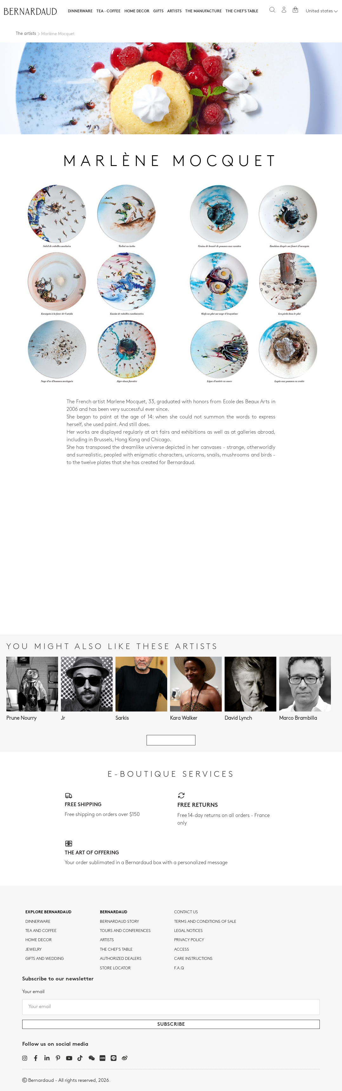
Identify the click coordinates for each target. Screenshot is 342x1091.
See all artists (171, 740)
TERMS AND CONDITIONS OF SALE (205, 922)
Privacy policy (189, 940)
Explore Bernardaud (48, 912)
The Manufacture (203, 11)
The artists (26, 34)
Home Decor (136, 11)
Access (181, 950)
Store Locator (115, 968)
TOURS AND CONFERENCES (125, 931)
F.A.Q (179, 968)
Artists (174, 11)
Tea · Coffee (108, 11)
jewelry (33, 950)
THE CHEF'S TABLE (116, 950)
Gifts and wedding (44, 959)
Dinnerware (80, 11)
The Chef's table (242, 11)
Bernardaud (113, 912)
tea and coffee (40, 931)
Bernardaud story (119, 922)
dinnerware (37, 922)
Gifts (158, 11)
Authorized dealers (120, 959)
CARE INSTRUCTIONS (193, 959)
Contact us (186, 912)
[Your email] (171, 1007)
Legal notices (188, 931)
